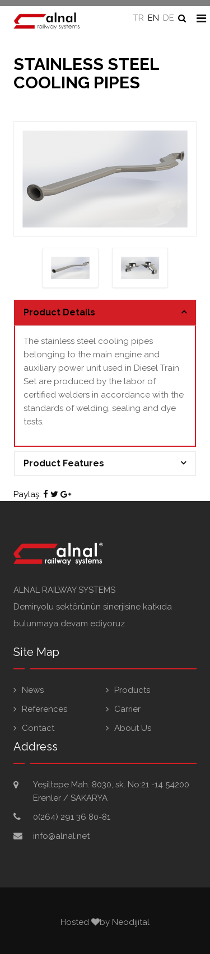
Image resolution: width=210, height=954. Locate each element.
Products (132, 690)
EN (153, 18)
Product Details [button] (59, 312)
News (33, 690)
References (44, 709)
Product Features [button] (64, 463)
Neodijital (131, 922)
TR (138, 18)
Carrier (127, 709)
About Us (132, 728)
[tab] (105, 312)
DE (168, 18)
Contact (38, 728)
